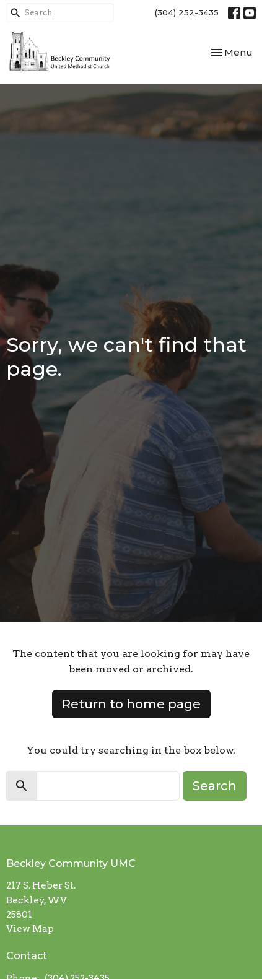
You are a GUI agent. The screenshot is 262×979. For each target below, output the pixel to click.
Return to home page (131, 704)
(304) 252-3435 (187, 12)
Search (215, 785)
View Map (30, 928)
